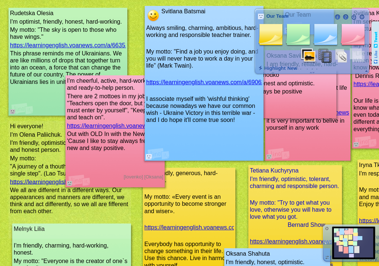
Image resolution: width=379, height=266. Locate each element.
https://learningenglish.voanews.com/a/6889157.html (136, 126)
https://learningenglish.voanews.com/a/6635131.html (79, 45)
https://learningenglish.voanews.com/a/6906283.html (215, 82)
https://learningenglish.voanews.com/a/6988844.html (213, 227)
